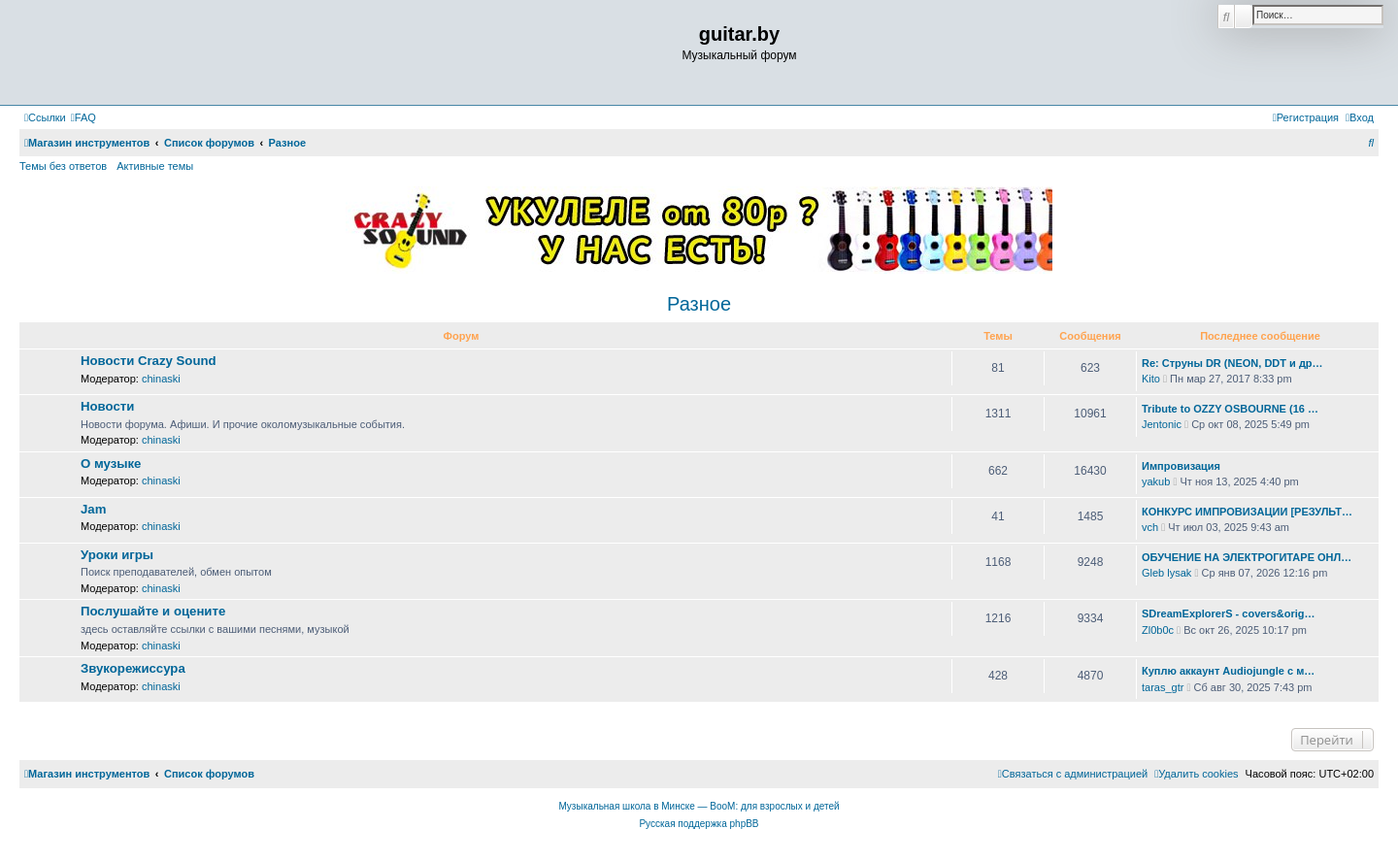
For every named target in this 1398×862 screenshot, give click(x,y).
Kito (1151, 378)
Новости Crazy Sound (148, 360)
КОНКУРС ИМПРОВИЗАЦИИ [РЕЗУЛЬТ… (1247, 511)
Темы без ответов (63, 166)
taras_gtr (1162, 687)
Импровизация (1181, 466)
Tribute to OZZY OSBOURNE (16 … (1230, 408)
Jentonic (1162, 424)
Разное (699, 304)
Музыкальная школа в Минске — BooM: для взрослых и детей (698, 806)
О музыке (111, 463)
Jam (93, 509)
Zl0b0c (1158, 630)
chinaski (161, 378)
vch (1150, 527)
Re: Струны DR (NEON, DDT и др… (1232, 363)
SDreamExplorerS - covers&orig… (1228, 613)
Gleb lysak (1166, 573)
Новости (107, 406)
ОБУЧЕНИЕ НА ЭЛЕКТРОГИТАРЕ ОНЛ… (1246, 557)
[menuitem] (83, 117)
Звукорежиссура (133, 668)
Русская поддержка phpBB (698, 823)
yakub (1156, 481)
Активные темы (154, 166)
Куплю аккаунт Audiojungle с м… (1228, 671)
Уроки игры (117, 554)
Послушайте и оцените (153, 611)
